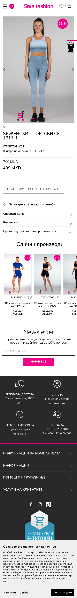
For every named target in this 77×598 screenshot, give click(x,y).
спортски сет (13, 146)
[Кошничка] (71, 5)
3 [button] (41, 119)
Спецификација (38, 213)
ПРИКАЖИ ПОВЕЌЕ (16, 592)
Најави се (38, 362)
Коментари (38, 222)
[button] (11, 6)
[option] (38, 69)
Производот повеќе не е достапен (34, 189)
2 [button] (37, 119)
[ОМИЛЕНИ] (63, 6)
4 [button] (44, 119)
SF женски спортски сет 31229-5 (47, 305)
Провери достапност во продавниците (38, 231)
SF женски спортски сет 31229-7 (18, 305)
